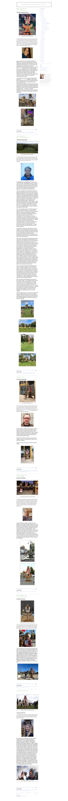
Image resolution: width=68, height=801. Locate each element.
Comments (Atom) (23, 795)
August (43, 32)
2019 (42, 42)
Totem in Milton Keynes (21, 596)
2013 (42, 50)
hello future (20, 68)
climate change (27, 372)
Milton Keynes (31, 686)
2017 (42, 45)
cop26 (32, 470)
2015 (42, 47)
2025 (42, 11)
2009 (42, 56)
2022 (42, 15)
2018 (42, 43)
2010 (42, 54)
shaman (20, 790)
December (43, 18)
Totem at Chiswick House (22, 690)
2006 (42, 60)
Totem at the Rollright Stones (23, 137)
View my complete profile (44, 84)
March (43, 37)
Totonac (33, 373)
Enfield (29, 591)
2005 (42, 61)
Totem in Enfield (20, 476)
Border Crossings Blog (34, 4)
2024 (42, 12)
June (42, 33)
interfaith (27, 686)
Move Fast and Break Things (30, 82)
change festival (22, 470)
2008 (42, 57)
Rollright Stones (33, 160)
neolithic (18, 373)
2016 (42, 46)
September (43, 30)
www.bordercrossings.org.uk (44, 67)
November (43, 19)
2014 (42, 49)
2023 (42, 14)
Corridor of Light (23, 79)
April (42, 36)
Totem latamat (29, 373)
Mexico (17, 790)
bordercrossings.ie (42, 68)
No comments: (32, 129)
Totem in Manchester (21, 10)
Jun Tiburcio (32, 372)
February (43, 39)
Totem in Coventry (20, 377)
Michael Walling (48, 74)
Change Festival (26, 410)
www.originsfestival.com (43, 70)
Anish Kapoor (21, 372)
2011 (42, 53)
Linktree (41, 66)
